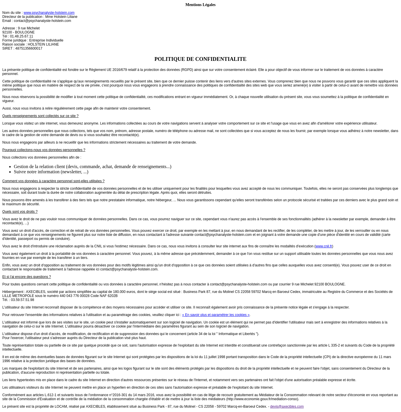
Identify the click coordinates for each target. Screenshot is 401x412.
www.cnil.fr (324, 246)
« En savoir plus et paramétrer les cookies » (215, 315)
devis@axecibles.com (287, 407)
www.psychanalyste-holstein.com (49, 13)
